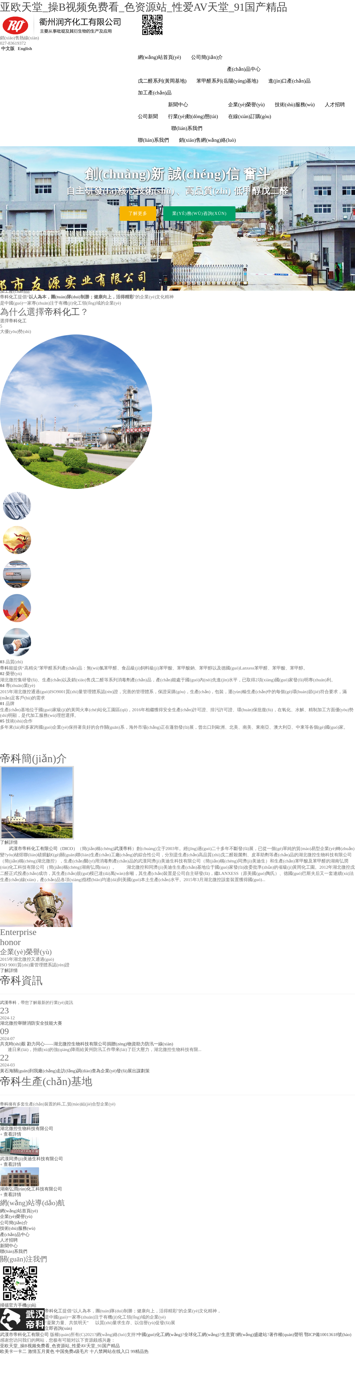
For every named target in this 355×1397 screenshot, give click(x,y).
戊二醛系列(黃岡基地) (162, 81)
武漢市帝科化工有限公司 (24, 1334)
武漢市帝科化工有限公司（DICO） (43, 848)
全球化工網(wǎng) (201, 1334)
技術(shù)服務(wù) (295, 104)
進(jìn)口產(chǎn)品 (289, 81)
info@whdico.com (269, 1306)
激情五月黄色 (41, 1351)
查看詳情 (12, 1134)
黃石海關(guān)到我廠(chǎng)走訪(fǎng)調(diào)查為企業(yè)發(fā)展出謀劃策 (75, 1070)
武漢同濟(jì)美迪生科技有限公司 (31, 1158)
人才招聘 (335, 104)
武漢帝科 (123, 848)
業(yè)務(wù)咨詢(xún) (199, 213)
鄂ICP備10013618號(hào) (327, 1334)
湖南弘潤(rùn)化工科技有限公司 (31, 1189)
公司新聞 (148, 116)
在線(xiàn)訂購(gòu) (249, 116)
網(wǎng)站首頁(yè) (159, 57)
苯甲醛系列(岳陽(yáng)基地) (227, 81)
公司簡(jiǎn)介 (207, 57)
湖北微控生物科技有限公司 (26, 1128)
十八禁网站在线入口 (110, 1351)
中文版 (7, 48)
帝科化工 (9, 296)
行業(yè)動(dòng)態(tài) (193, 116)
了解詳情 (9, 842)
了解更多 (137, 213)
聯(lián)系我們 (186, 128)
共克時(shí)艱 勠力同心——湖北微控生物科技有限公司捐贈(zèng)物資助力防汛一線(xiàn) (86, 1044)
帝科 (4, 668)
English (24, 48)
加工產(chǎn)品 (155, 93)
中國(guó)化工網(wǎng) (159, 1334)
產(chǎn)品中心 (244, 69)
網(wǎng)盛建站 (251, 1334)
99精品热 (140, 1351)
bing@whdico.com (304, 1306)
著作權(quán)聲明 (286, 1334)
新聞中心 (178, 104)
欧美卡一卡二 (13, 1351)
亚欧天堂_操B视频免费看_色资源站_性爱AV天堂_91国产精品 (143, 7)
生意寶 (228, 1334)
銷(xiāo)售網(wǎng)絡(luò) (207, 140)
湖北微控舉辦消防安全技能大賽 (31, 1023)
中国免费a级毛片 (72, 1351)
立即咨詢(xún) (58, 1328)
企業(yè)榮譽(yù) (246, 104)
